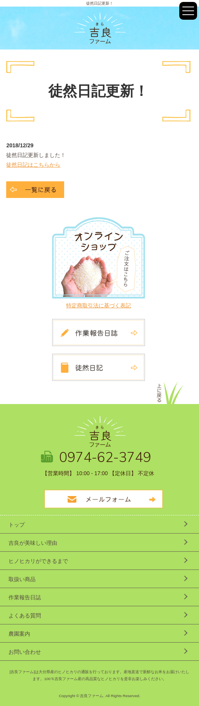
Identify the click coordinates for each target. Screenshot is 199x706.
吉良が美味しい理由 (33, 543)
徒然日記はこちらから (33, 165)
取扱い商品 (22, 579)
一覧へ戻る (35, 189)
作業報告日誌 (25, 597)
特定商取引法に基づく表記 (98, 305)
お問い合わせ (25, 652)
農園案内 (19, 634)
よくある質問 (25, 615)
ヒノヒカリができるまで (38, 561)
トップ (17, 525)
